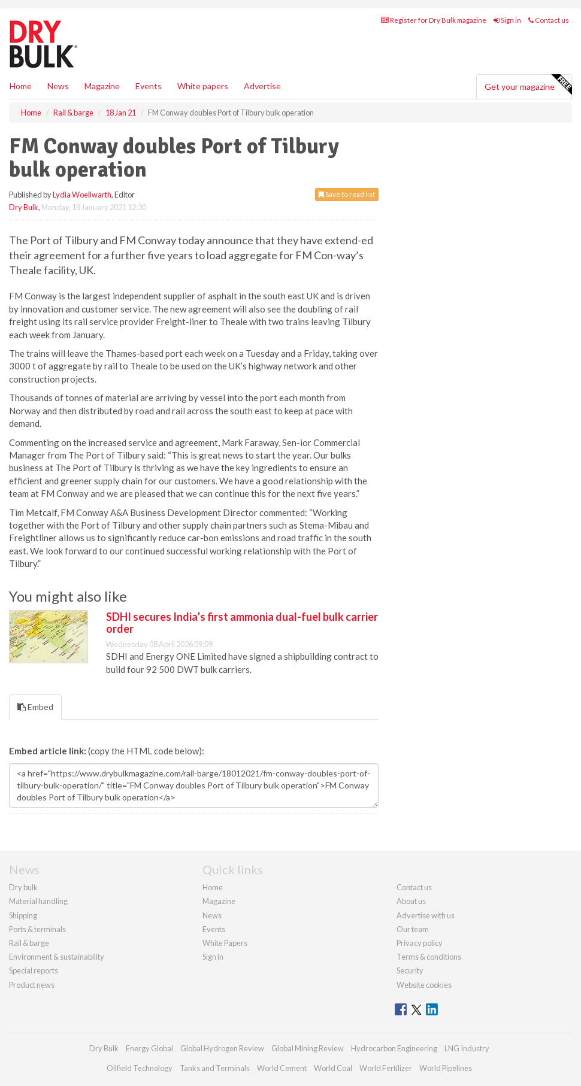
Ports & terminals (37, 929)
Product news (32, 985)
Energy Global (149, 1048)
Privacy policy (420, 943)
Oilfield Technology (140, 1068)
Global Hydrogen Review (222, 1048)
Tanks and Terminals (215, 1068)
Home (21, 86)
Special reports (33, 970)
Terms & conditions (429, 956)
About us (411, 901)
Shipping (23, 915)
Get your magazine (528, 85)
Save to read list (347, 194)
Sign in (507, 20)
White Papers (224, 943)
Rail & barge (29, 943)
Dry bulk (23, 887)
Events (148, 86)
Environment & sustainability (56, 956)
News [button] (58, 86)
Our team (413, 929)
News (212, 915)
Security (410, 970)
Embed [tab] (35, 707)
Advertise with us (426, 915)
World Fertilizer (385, 1068)
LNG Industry (466, 1048)
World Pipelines (445, 1068)
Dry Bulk (23, 207)
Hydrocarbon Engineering (394, 1048)
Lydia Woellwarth (82, 194)
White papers (202, 86)
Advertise (262, 86)
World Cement (282, 1068)
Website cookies (424, 985)
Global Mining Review (307, 1048)
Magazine (102, 86)
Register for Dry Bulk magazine (433, 20)
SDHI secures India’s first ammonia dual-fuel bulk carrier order (242, 622)
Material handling (38, 901)
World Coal (333, 1068)
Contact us (548, 20)
